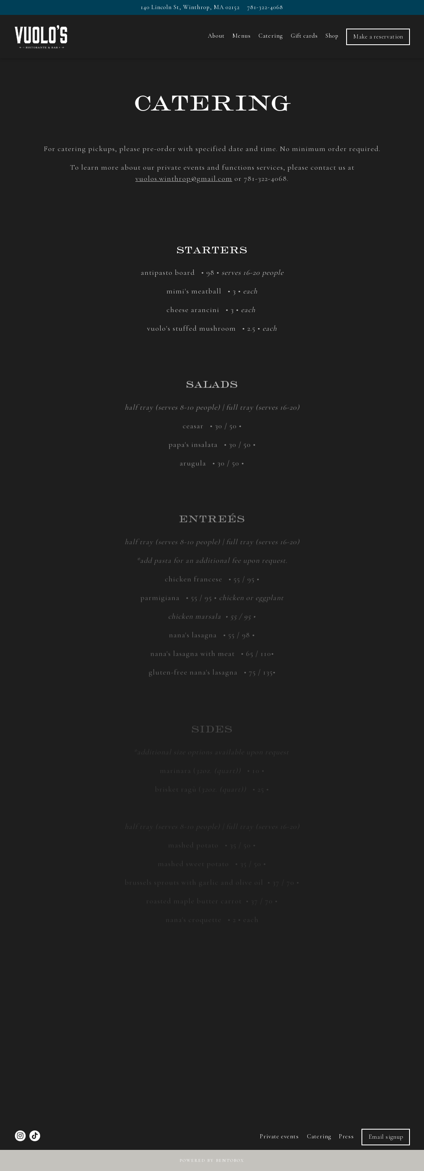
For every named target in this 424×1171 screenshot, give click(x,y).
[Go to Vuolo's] (190, 7)
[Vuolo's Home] (58, 35)
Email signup (386, 1136)
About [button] (216, 35)
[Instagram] (20, 1135)
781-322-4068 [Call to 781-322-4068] (265, 7)
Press (346, 1136)
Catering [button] (270, 35)
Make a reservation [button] (378, 36)
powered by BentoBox (212, 1160)
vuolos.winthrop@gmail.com (183, 178)
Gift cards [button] (304, 35)
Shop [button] (332, 35)
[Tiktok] (34, 1135)
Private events (279, 1136)
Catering (319, 1136)
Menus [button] (241, 35)
